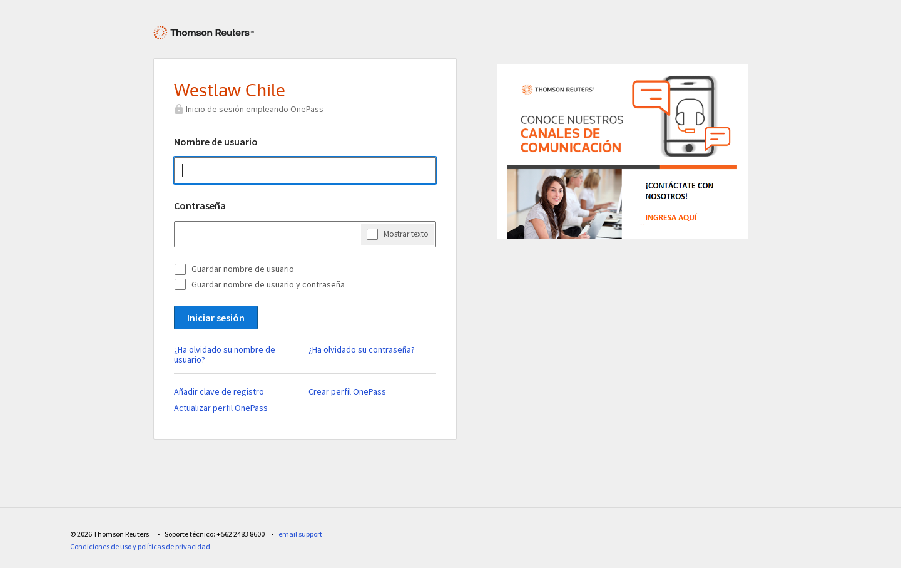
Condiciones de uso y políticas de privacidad (140, 546)
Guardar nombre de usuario (242, 268)
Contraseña (200, 205)
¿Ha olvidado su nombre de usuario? (224, 354)
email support (300, 534)
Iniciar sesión (216, 317)
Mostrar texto (406, 233)
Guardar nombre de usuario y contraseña (268, 284)
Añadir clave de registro (219, 391)
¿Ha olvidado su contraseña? (361, 349)
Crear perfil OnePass (347, 391)
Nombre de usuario (216, 141)
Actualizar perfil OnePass (221, 407)
